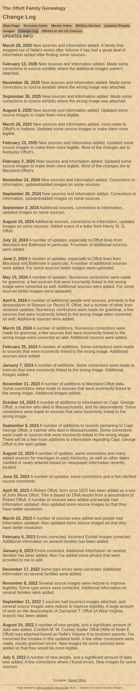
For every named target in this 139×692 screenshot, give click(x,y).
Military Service (88, 26)
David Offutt (77, 680)
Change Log (28, 31)
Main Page (11, 26)
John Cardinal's (45, 687)
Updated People (116, 26)
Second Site (62, 687)
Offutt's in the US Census (62, 31)
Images (9, 31)
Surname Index (35, 26)
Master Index (61, 26)
